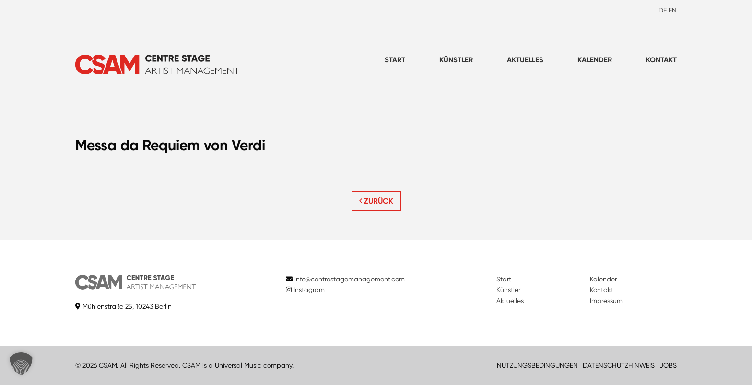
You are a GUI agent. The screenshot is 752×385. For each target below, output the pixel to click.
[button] (21, 364)
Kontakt (661, 60)
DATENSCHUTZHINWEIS (619, 365)
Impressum (606, 300)
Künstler (456, 60)
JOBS (668, 365)
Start (395, 60)
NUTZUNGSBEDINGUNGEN (537, 365)
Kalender (594, 60)
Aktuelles (525, 60)
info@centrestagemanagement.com (349, 279)
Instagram (305, 289)
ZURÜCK (376, 201)
